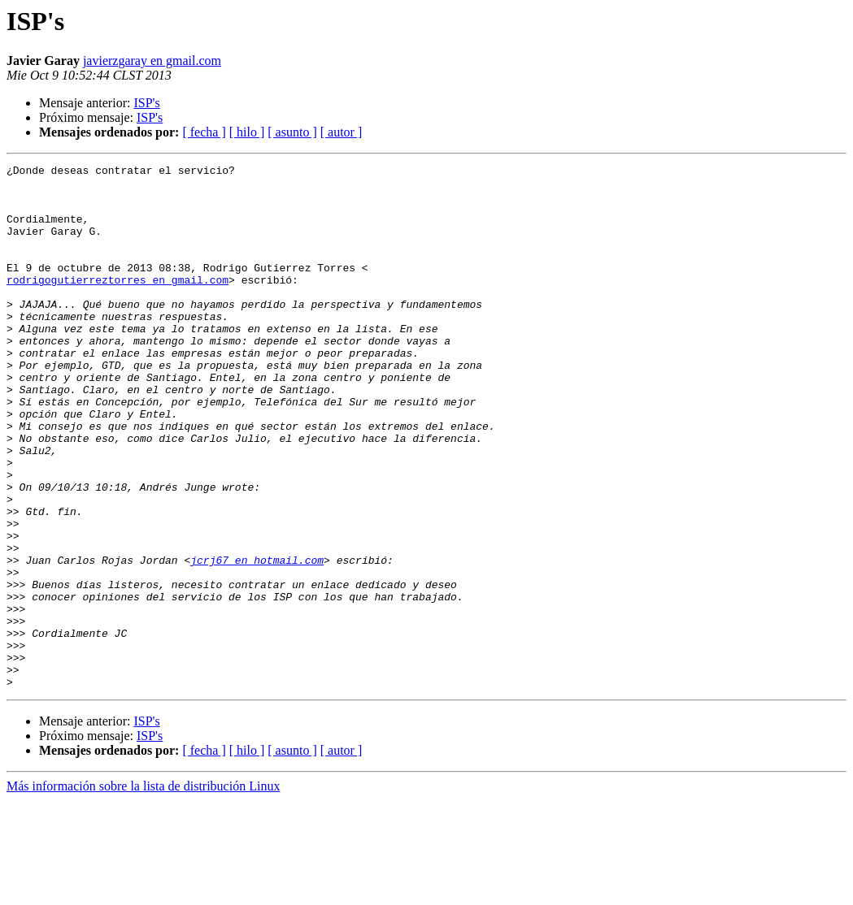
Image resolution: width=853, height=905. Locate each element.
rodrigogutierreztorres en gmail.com (117, 304)
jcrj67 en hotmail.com (257, 640)
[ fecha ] (203, 132)
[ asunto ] (292, 132)
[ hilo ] (247, 132)
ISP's (146, 103)
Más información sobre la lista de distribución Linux (143, 891)
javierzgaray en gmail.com (152, 60)
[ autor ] (341, 132)
